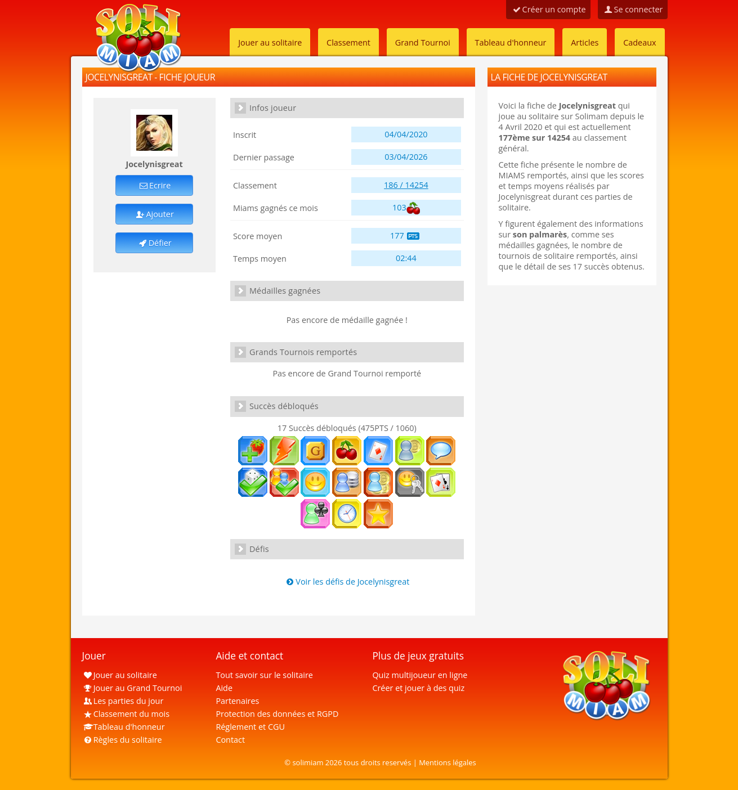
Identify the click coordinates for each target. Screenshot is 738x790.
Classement (348, 42)
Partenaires (237, 700)
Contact (230, 739)
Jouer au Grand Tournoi (132, 688)
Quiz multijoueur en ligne (419, 675)
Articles (584, 42)
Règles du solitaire (122, 739)
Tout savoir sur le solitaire (264, 675)
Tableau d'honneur (511, 42)
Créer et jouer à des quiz (418, 688)
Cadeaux (639, 42)
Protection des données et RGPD (277, 713)
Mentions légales (447, 762)
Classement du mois (126, 713)
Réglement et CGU (250, 726)
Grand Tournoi (422, 42)
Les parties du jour (123, 700)
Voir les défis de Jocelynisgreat (346, 581)
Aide (224, 688)
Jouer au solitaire (270, 42)
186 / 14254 (406, 184)
